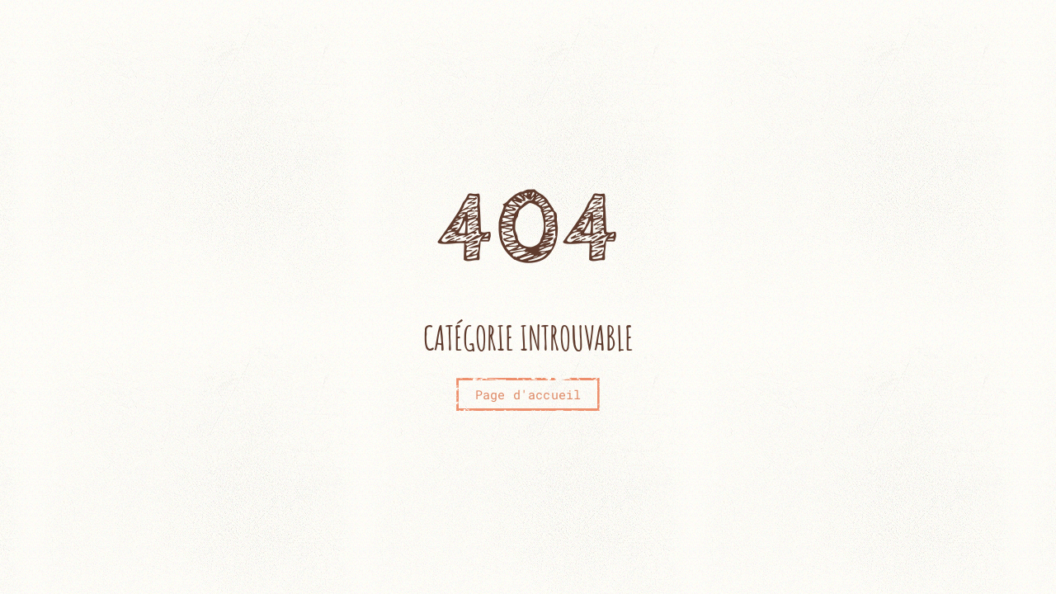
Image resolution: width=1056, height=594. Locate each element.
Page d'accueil (528, 394)
